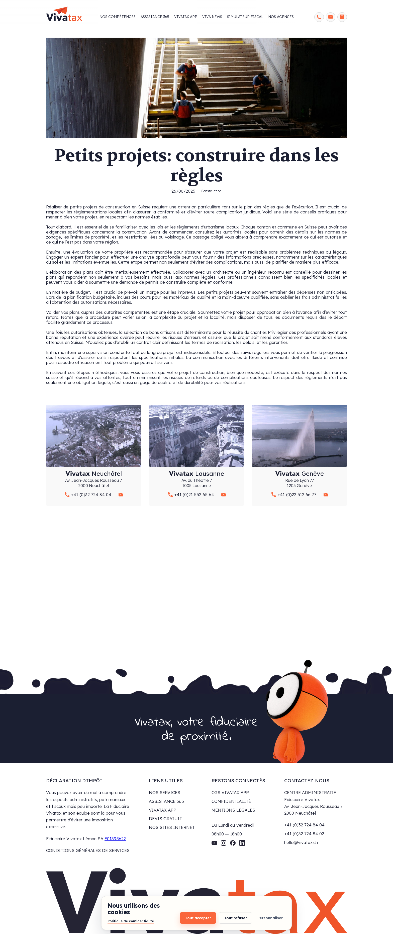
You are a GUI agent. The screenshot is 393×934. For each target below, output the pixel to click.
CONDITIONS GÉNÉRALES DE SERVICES (88, 850)
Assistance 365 (155, 17)
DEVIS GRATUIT (165, 818)
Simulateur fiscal (245, 17)
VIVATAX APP (162, 810)
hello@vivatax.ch (301, 842)
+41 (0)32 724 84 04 (304, 824)
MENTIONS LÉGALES (233, 810)
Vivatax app (185, 17)
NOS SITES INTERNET (172, 827)
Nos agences (281, 17)
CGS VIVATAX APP (230, 792)
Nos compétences (118, 17)
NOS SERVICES (164, 792)
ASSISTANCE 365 (166, 801)
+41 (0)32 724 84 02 (304, 833)
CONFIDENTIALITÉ (231, 801)
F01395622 (115, 838)
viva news (212, 17)
